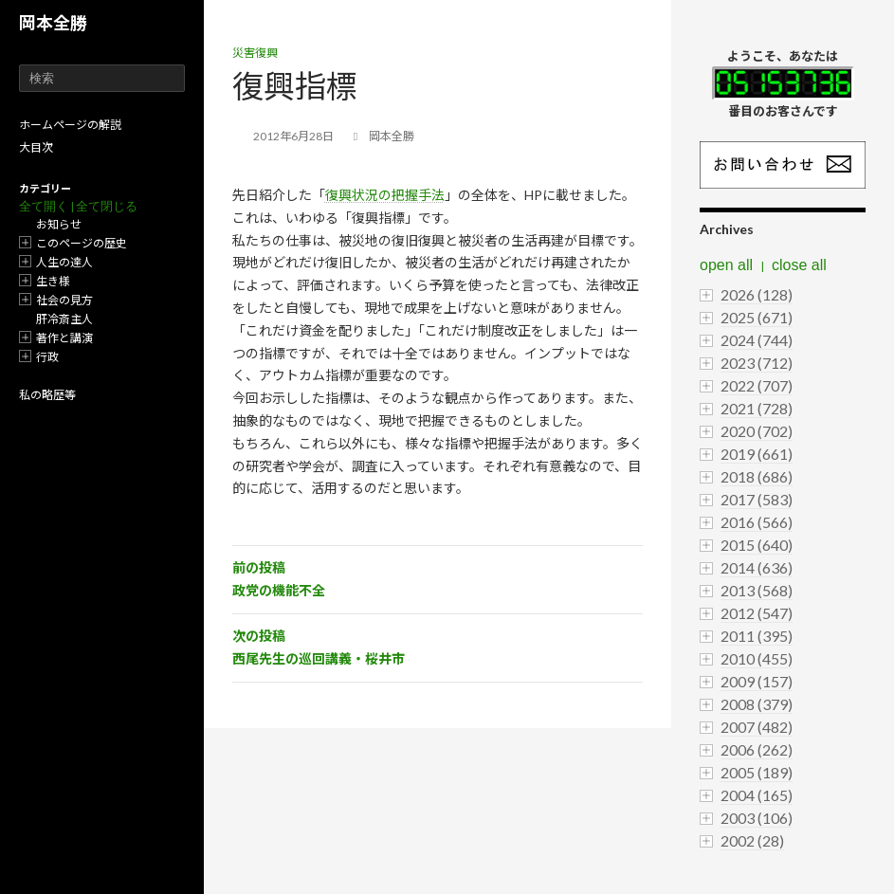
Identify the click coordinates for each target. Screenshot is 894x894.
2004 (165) (757, 795)
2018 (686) (757, 476)
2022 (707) (757, 385)
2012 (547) (757, 613)
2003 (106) (757, 818)
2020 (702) (757, 431)
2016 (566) (757, 522)
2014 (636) (757, 567)
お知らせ (59, 224)
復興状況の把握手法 (385, 195)
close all (799, 265)
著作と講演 (64, 338)
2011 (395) (757, 636)
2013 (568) (757, 590)
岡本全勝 (53, 22)
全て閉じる (106, 206)
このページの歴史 (81, 243)
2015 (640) (757, 545)
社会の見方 (64, 300)
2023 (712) (757, 363)
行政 (47, 357)
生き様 (53, 281)
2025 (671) (757, 317)
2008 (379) (757, 704)
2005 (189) (757, 772)
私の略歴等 (47, 395)
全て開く (43, 206)
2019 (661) (757, 454)
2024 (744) (757, 340)
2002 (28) (752, 840)
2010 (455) (757, 658)
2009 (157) (757, 681)
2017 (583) (757, 499)
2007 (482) (757, 727)
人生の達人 (64, 262)
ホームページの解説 (70, 125)
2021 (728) (757, 408)
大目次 (36, 147)
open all (726, 265)
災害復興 (255, 53)
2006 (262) (757, 749)
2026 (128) (757, 294)
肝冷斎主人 (64, 319)
